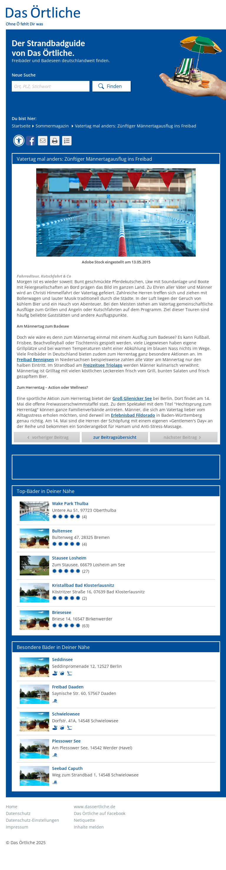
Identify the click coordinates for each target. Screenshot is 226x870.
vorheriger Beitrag (50, 437)
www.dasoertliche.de (94, 806)
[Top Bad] (116, 511)
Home (11, 806)
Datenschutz (18, 813)
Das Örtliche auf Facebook (99, 813)
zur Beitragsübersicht (115, 437)
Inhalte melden (89, 827)
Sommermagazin (50, 126)
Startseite (21, 126)
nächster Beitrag (180, 437)
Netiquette (84, 820)
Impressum (17, 827)
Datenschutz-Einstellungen (32, 820)
